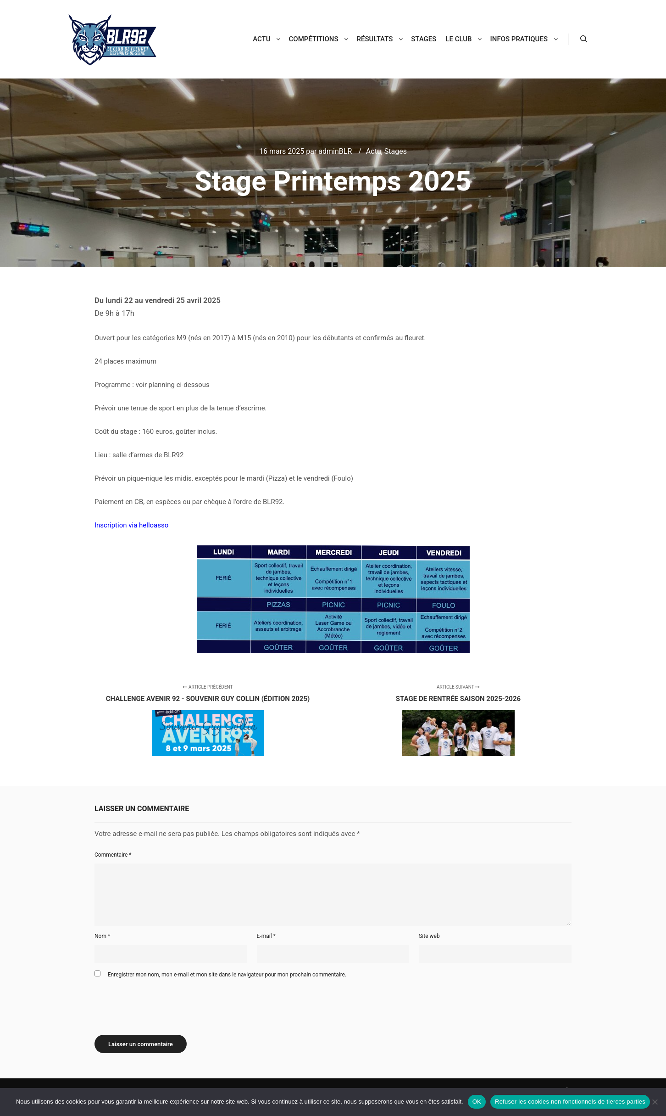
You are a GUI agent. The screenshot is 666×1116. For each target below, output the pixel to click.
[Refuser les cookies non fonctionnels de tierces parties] (654, 1101)
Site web (429, 936)
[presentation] (164, 1003)
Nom (102, 936)
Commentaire (113, 855)
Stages (395, 151)
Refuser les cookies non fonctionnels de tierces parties (570, 1101)
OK (476, 1101)
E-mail (266, 936)
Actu (373, 151)
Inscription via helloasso (131, 525)
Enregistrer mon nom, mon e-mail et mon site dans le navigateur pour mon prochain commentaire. (227, 974)
